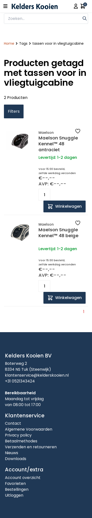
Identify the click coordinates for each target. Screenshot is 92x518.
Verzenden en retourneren (31, 447)
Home (9, 43)
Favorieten (15, 483)
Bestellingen (16, 489)
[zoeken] (42, 19)
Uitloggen (14, 495)
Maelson (46, 132)
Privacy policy (18, 435)
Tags (23, 43)
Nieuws (11, 453)
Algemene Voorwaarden (28, 429)
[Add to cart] (64, 206)
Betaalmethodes (21, 441)
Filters (14, 111)
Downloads (15, 459)
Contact (13, 423)
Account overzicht (22, 477)
